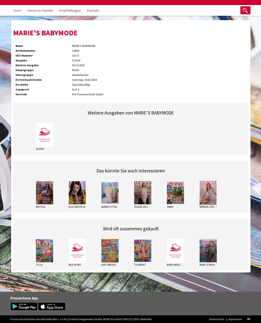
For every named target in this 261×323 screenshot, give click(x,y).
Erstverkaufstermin (29, 80)
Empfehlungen (70, 10)
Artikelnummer (26, 50)
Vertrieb (21, 94)
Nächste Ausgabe (27, 65)
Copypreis (22, 89)
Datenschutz (216, 319)
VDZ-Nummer (24, 55)
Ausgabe (21, 60)
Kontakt (93, 10)
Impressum (235, 319)
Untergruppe (24, 75)
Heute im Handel (40, 10)
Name (19, 46)
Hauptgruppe (25, 70)
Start (17, 10)
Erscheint (22, 84)
